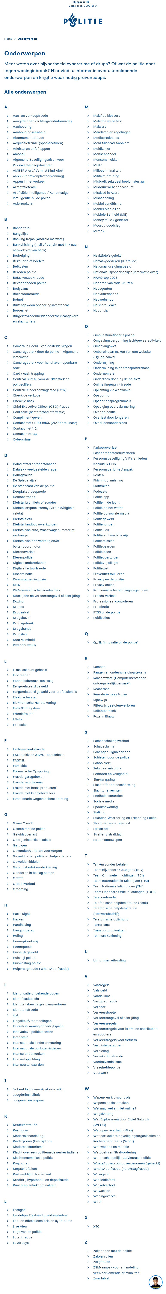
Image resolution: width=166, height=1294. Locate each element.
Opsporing (101, 395)
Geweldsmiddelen (27, 862)
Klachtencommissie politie (33, 1158)
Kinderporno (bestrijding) (32, 1141)
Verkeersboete (104, 1012)
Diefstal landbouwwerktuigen (35, 524)
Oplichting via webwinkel (112, 390)
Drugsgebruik (23, 623)
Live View (20, 1226)
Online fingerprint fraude (112, 384)
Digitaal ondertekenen (30, 563)
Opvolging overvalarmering (114, 406)
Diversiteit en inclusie (29, 579)
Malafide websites (107, 121)
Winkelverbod (104, 1185)
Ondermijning (103, 362)
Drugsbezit (21, 618)
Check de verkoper (27, 395)
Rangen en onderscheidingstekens (119, 672)
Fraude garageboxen (28, 777)
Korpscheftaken (25, 1169)
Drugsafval (21, 612)
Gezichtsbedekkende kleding (35, 867)
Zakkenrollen (103, 1256)
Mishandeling (103, 198)
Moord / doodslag (106, 225)
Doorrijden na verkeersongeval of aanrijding (46, 596)
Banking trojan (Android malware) (38, 239)
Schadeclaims (103, 746)
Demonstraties (24, 497)
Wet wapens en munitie (111, 1147)
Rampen (99, 667)
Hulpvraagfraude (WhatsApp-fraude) (41, 969)
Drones (18, 607)
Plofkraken (101, 486)
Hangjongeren (24, 930)
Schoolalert (101, 763)
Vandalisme (102, 996)
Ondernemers (104, 373)
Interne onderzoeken (29, 1054)
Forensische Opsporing (31, 771)
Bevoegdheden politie (29, 283)
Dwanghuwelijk (24, 645)
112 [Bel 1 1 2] (87, 1)
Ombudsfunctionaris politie (113, 335)
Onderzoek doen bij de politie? (116, 379)
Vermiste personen (107, 1045)
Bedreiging (21, 255)
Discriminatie (23, 574)
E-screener (21, 675)
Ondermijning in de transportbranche (121, 368)
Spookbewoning (105, 807)
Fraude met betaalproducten (34, 788)
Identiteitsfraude (25, 1010)
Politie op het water (108, 508)
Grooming (20, 889)
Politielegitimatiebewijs (110, 535)
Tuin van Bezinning (107, 936)
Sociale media (103, 801)
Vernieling (101, 1051)
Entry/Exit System (26, 708)
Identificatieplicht (26, 999)
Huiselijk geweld (25, 952)
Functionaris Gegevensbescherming (40, 799)
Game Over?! (23, 823)
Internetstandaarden (28, 1064)
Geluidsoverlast (25, 834)
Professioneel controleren (113, 601)
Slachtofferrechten (107, 790)
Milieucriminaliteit (107, 170)
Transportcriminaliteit (109, 930)
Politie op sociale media (111, 513)
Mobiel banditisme (107, 203)
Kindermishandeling (28, 1136)
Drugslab (20, 634)
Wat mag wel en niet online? (114, 1108)
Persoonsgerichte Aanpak (113, 469)
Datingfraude (23, 475)
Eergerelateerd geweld (30, 686)
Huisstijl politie (24, 958)
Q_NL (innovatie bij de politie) (116, 642)
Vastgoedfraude (105, 1001)
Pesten (98, 475)
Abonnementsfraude (28, 138)
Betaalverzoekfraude (28, 277)
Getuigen (20, 845)
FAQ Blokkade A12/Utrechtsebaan (38, 755)
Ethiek (17, 719)
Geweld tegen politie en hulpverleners (42, 856)
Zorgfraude (101, 1262)
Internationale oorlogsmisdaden (37, 1048)
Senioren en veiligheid (110, 774)
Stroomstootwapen (107, 840)
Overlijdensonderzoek (110, 423)
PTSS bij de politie (106, 612)
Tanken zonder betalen (110, 864)
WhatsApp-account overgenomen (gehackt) (126, 1163)
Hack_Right (21, 914)
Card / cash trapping (28, 373)
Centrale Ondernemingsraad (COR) (39, 390)
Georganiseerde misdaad (32, 840)
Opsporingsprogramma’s (112, 401)
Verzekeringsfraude (108, 1056)
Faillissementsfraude (29, 749)
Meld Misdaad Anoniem (111, 143)
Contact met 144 (25, 434)
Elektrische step (25, 697)
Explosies (20, 725)
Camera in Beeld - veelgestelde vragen (42, 346)
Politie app (101, 497)
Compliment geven (27, 417)
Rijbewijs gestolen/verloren (114, 705)
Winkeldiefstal (104, 1180)
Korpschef (21, 1163)
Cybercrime (22, 439)
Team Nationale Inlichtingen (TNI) (118, 886)
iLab (16, 1015)
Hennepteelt (22, 947)
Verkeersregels (105, 1023)
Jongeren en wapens (29, 1100)
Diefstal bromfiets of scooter (34, 502)
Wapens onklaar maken (111, 1103)
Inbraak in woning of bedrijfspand (38, 1026)
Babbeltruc (21, 228)
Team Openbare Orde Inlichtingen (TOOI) (124, 892)
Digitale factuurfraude (29, 568)
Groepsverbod (24, 884)
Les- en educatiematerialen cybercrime (42, 1221)
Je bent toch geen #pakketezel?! (37, 1089)
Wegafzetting (103, 1114)
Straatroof (100, 829)
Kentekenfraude (25, 1125)
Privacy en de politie (108, 579)
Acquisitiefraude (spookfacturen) (38, 143)
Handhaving (22, 925)
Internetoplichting (26, 1059)
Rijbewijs (100, 700)
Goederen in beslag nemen (33, 873)
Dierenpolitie (23, 557)
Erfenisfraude (23, 714)
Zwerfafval (101, 1278)
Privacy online (104, 585)
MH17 (97, 165)
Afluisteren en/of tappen (31, 149)
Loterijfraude (22, 1237)
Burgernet (20, 310)
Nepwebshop (103, 299)
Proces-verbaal (104, 596)
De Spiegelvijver (25, 480)
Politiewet (100, 568)
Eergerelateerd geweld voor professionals (45, 692)
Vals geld (100, 990)
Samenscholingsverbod (111, 741)
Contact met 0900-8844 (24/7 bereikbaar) (45, 423)
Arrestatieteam (24, 187)
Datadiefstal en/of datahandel (35, 464)
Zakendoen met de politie (112, 1251)
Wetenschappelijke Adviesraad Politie (122, 1158)
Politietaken (102, 552)
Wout (97, 1202)
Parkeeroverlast (105, 447)
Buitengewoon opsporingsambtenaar (41, 305)
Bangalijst (20, 234)
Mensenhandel (104, 154)
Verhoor (99, 1007)
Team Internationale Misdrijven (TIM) (121, 881)
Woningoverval (104, 1196)
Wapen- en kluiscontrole (112, 1097)
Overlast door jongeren (111, 417)
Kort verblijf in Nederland (32, 1174)
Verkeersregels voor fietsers (115, 1040)
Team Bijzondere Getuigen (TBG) (118, 870)
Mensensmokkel (105, 159)
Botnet (18, 299)
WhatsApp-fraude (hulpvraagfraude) (121, 1169)
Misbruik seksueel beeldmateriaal (119, 181)
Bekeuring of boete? (28, 261)
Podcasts (100, 491)
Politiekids (101, 530)
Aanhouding (22, 126)
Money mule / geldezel (110, 220)
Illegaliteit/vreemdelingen (32, 1021)
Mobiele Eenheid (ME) (110, 214)
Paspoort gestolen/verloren (114, 453)
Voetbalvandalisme (107, 1062)
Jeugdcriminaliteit (26, 1095)
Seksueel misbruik (107, 768)
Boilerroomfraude (26, 294)
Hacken (18, 919)
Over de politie (104, 412)
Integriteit (20, 1037)
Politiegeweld (103, 519)
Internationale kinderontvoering (37, 1043)
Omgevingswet (104, 346)
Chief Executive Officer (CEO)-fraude (41, 406)
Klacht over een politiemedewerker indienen (46, 1152)
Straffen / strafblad (107, 834)
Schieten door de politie (111, 757)
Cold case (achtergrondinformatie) (39, 412)
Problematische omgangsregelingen (120, 590)
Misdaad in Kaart (106, 193)
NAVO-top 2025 (105, 277)
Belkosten (20, 266)
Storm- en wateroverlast (111, 823)
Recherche (101, 689)
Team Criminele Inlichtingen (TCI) (118, 875)
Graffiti (18, 878)
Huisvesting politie (27, 963)
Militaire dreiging (106, 176)
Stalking (99, 812)
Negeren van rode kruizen (113, 283)
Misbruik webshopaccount (113, 187)
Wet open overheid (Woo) (113, 1130)
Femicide (20, 766)
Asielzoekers (23, 203)
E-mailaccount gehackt (30, 670)
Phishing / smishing (108, 480)
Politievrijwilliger (106, 563)
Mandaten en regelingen (112, 132)
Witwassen (101, 1191)
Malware (99, 126)
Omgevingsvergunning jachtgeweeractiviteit (127, 340)
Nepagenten (102, 288)
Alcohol (18, 154)
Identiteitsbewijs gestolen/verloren (39, 1004)
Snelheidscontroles (108, 796)
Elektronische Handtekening (34, 703)
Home (8, 39)
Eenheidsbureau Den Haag (33, 681)
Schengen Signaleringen (111, 752)
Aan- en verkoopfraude (30, 116)
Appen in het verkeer (29, 181)
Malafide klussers (106, 116)
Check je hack (23, 401)
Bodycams (21, 288)
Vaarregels (101, 985)
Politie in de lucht (106, 502)
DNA (16, 585)
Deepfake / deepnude (29, 491)
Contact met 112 (25, 428)
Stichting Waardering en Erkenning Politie (125, 818)
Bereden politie (24, 272)
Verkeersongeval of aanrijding (116, 1018)
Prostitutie (101, 607)
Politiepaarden (104, 546)
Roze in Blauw (103, 716)
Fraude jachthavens (28, 782)
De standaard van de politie (33, 486)
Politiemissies (103, 541)
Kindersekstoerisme (28, 1147)
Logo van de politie (27, 1232)
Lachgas (19, 1210)
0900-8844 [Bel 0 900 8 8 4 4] (91, 5)
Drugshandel (22, 629)
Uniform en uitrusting (109, 960)
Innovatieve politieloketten (33, 1032)
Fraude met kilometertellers (34, 793)
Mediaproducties (106, 138)
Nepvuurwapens (105, 294)
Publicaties (101, 618)
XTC (96, 1226)
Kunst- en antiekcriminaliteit (34, 1185)
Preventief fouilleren (108, 574)
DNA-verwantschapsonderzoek (36, 590)
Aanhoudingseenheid (29, 132)
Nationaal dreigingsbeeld (112, 266)
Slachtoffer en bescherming (114, 785)
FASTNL (19, 760)
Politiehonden (103, 524)
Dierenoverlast (24, 552)
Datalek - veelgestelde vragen (35, 469)
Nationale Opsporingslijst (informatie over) (125, 272)
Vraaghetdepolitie (106, 1067)
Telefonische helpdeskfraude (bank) (120, 903)
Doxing (18, 601)
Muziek (98, 231)
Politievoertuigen (106, 557)
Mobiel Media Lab (106, 209)
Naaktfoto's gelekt (107, 255)
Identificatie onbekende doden (36, 993)
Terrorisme (101, 925)
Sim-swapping (104, 779)
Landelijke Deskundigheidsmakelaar (40, 1215)
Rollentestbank (104, 711)
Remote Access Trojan (110, 694)
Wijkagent (101, 1174)
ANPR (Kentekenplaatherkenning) (38, 176)
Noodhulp (100, 310)
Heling (18, 936)
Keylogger (21, 1130)
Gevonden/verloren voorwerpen (37, 851)
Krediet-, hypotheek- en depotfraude (41, 1180)
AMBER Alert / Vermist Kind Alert (38, 170)
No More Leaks (104, 305)
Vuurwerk (100, 1073)
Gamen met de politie (29, 829)
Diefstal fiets (22, 519)
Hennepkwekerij (25, 941)
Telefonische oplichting (110, 919)
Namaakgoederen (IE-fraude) (115, 261)
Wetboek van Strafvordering (114, 1152)
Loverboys (21, 1243)
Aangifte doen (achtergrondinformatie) (42, 121)
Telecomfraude (104, 897)
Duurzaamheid (24, 640)
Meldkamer (101, 149)
